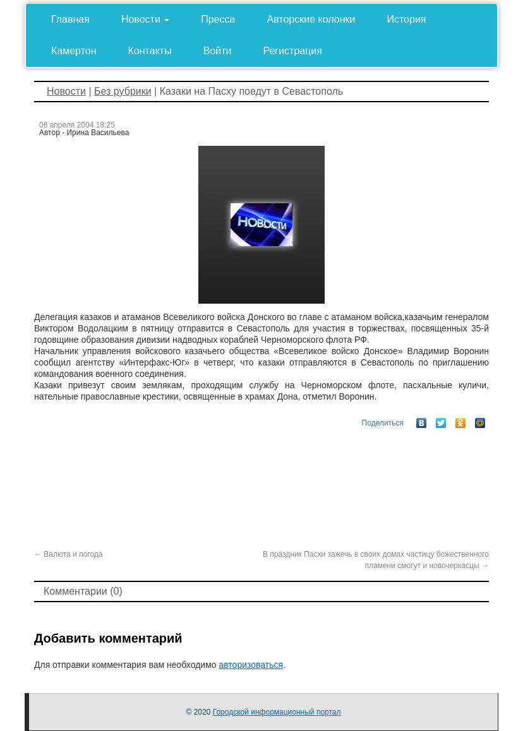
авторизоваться (251, 665)
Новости (145, 19)
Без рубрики (123, 91)
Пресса (218, 19)
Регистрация (292, 50)
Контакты (150, 50)
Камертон (74, 50)
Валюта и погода (68, 554)
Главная (70, 19)
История (406, 19)
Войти (217, 50)
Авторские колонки (311, 19)
